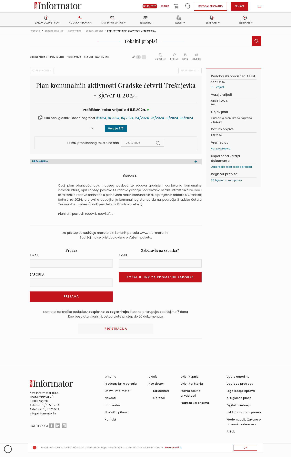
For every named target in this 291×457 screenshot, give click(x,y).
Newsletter (156, 384)
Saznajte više (173, 447)
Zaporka (37, 274)
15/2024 (127, 118)
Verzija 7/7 (116, 128)
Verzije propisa (220, 148)
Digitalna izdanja (238, 405)
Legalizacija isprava (241, 391)
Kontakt (110, 419)
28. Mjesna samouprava (226, 180)
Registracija (116, 328)
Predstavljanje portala (121, 384)
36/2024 (186, 118)
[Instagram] (64, 425)
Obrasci (159, 398)
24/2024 (142, 118)
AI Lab (231, 431)
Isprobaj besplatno (210, 6)
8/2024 (113, 118)
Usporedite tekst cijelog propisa (231, 167)
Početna (35, 30)
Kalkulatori (161, 391)
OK (245, 447)
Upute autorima (238, 377)
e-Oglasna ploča (239, 398)
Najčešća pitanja (116, 412)
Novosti (110, 398)
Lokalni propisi (94, 30)
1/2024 (101, 118)
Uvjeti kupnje (189, 377)
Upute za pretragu (240, 384)
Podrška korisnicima (194, 403)
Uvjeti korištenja (191, 384)
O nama (110, 377)
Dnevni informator (118, 391)
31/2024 (172, 118)
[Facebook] (51, 425)
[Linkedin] (57, 425)
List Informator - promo (244, 412)
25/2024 (157, 118)
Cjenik (165, 6)
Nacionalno (75, 30)
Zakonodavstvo (54, 30)
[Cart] (176, 6)
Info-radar (112, 405)
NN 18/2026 (149, 6)
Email (34, 255)
